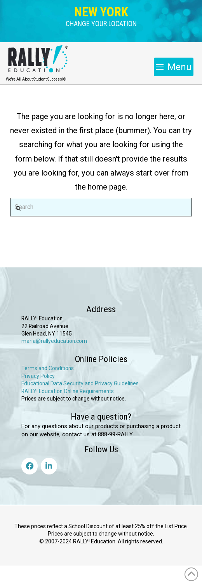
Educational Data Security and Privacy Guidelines (80, 383)
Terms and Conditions (47, 368)
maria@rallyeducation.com (54, 341)
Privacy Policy (38, 376)
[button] (101, 24)
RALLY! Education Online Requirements (67, 391)
